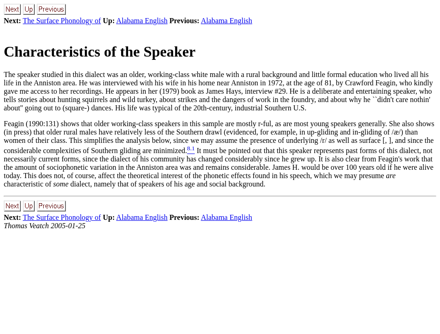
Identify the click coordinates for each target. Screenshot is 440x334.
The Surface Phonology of (62, 21)
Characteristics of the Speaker (99, 51)
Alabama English (142, 21)
